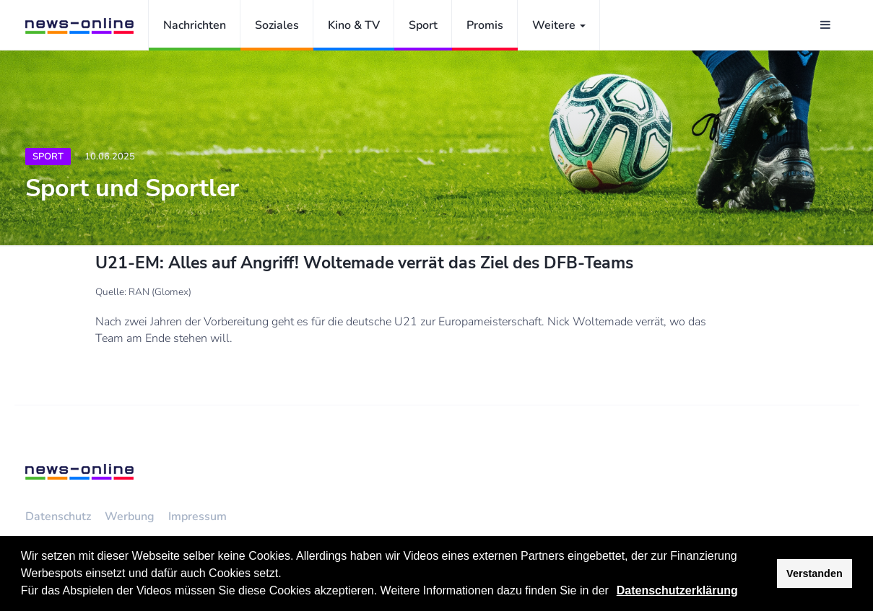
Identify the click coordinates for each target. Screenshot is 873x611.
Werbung (130, 516)
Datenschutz (58, 516)
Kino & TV (354, 25)
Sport (423, 25)
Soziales (277, 25)
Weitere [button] (559, 25)
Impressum (197, 516)
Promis (484, 25)
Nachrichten (194, 25)
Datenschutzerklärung (677, 590)
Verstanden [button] (814, 573)
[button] (614, 592)
